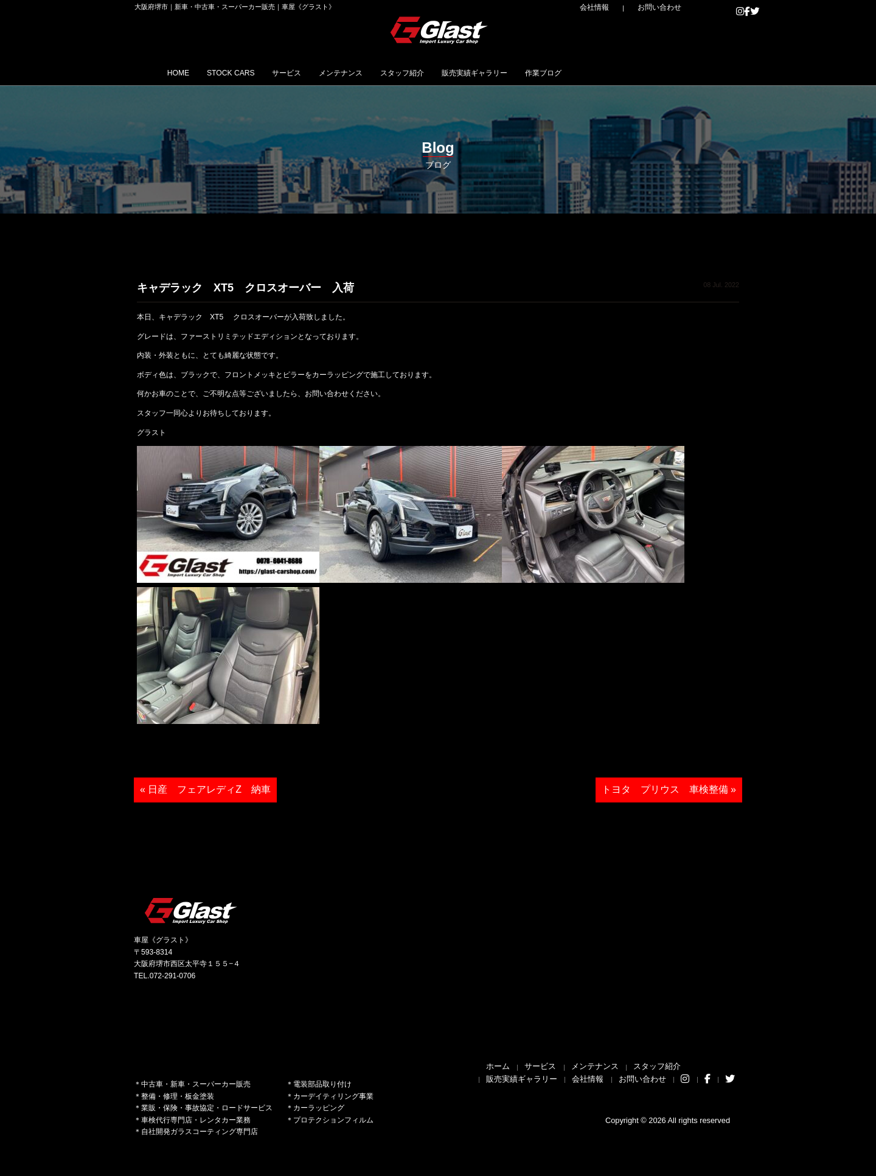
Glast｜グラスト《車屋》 (440, 29)
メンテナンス (396, 72)
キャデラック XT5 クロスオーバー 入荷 (245, 288)
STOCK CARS (254, 72)
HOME (185, 72)
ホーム (498, 1066)
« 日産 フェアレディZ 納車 (205, 789)
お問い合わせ (669, 7)
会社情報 (621, 7)
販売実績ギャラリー (565, 72)
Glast (191, 910)
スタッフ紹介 (474, 72)
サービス (327, 72)
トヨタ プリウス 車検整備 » (669, 789)
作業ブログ (652, 72)
